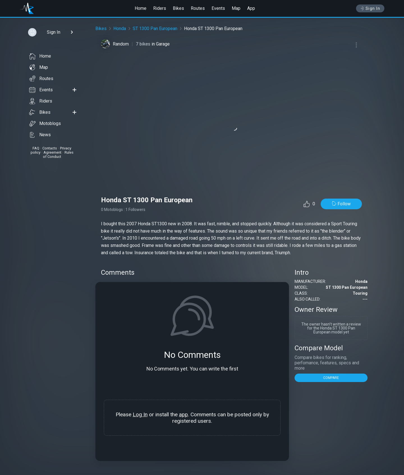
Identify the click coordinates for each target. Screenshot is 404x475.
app (183, 414)
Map (236, 8)
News (40, 135)
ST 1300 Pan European (155, 28)
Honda (119, 28)
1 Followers (135, 209)
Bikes (178, 8)
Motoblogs (45, 124)
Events (218, 8)
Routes (198, 8)
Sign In (370, 8)
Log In (140, 414)
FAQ (36, 148)
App (251, 8)
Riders (159, 8)
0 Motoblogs (112, 209)
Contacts (49, 148)
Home (140, 8)
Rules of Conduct (58, 154)
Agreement (52, 152)
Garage (163, 44)
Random (121, 44)
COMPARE (331, 378)
